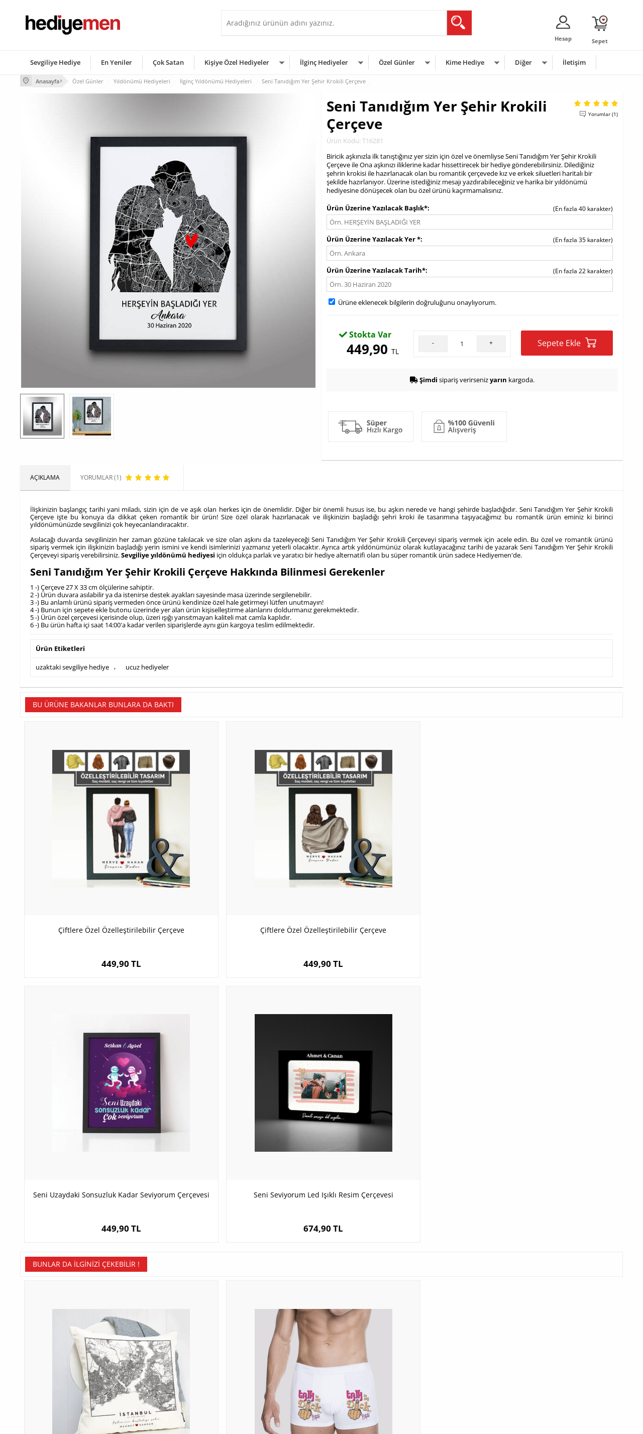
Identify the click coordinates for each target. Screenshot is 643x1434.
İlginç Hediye (445, 1378)
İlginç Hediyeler (324, 62)
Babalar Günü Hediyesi (359, 1378)
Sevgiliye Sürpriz (149, 1363)
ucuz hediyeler (147, 664)
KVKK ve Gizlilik (46, 1363)
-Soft (268, 1421)
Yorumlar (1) (603, 113)
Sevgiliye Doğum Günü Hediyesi (270, 1333)
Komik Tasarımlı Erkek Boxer (246, 1117)
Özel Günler (397, 62)
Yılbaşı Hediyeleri (351, 1333)
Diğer (523, 62)
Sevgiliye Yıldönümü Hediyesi (266, 1378)
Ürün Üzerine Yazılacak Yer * (373, 237)
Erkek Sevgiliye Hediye (257, 1348)
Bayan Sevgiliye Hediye (258, 1363)
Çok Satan (168, 62)
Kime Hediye (465, 62)
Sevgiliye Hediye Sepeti (258, 1318)
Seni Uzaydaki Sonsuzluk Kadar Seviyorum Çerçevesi (397, 879)
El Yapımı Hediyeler (153, 1348)
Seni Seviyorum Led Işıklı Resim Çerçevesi (547, 879)
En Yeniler (116, 62)
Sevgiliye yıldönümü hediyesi (168, 553)
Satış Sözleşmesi (48, 1333)
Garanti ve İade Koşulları (59, 1348)
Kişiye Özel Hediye (151, 1303)
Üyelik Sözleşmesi (50, 1318)
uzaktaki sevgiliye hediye (72, 664)
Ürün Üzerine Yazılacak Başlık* (377, 206)
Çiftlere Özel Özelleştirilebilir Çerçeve (96, 873)
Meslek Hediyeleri (151, 1378)
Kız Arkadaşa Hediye (154, 1333)
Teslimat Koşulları (50, 1303)
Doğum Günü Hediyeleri (360, 1318)
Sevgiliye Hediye (55, 62)
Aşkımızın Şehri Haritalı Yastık (96, 1117)
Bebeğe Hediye (448, 1348)
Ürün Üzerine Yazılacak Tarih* (376, 268)
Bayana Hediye (448, 1318)
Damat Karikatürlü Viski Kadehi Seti (547, 1117)
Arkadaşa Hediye (451, 1363)
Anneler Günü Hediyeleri (361, 1348)
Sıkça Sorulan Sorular (55, 1378)
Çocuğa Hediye (448, 1333)
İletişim (574, 62)
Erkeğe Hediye (447, 1303)
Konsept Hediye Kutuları (259, 1303)
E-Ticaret (290, 1421)
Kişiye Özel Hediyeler (236, 62)
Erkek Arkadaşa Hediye (158, 1318)
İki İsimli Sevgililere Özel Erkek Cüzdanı (397, 1122)
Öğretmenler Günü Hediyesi (366, 1363)
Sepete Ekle (567, 341)
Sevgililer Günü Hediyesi (360, 1303)
